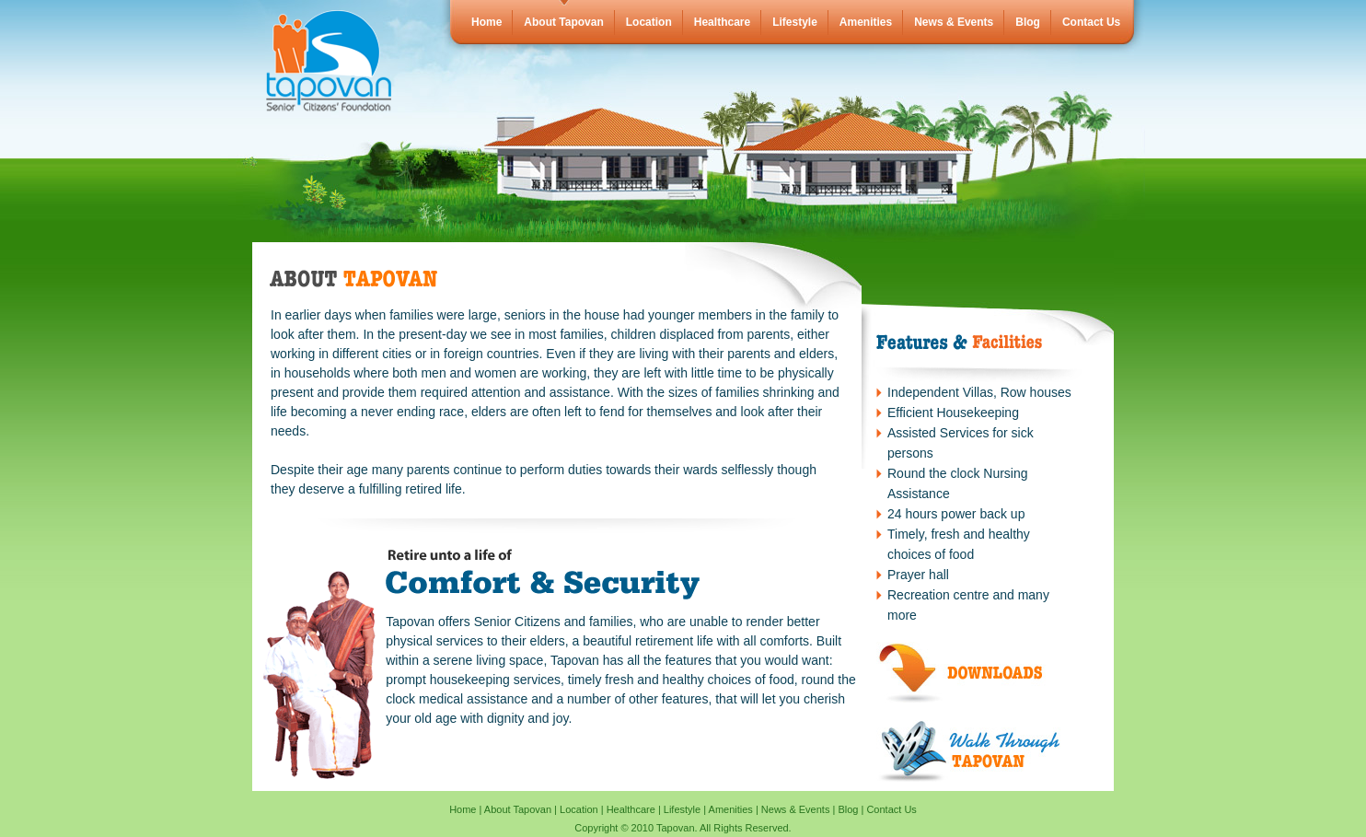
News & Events (953, 22)
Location (649, 22)
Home (486, 22)
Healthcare (722, 22)
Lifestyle (794, 22)
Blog (1027, 22)
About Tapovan (563, 22)
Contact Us (1091, 22)
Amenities (865, 22)
